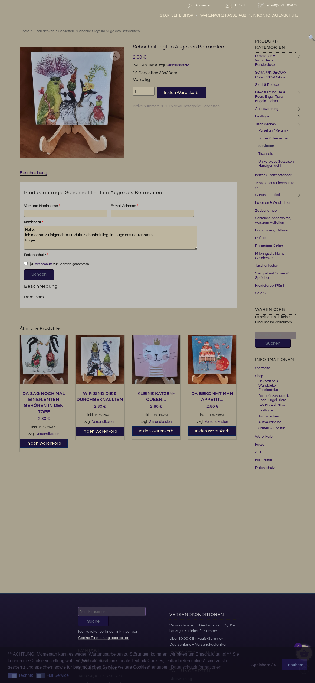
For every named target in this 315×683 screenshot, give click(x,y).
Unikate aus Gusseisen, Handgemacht (276, 164)
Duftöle (260, 238)
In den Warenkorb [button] (44, 443)
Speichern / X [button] (263, 665)
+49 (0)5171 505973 (278, 5)
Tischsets (265, 154)
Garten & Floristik (268, 195)
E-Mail (234, 5)
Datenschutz (284, 15)
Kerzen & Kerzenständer (273, 175)
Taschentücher (266, 265)
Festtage (262, 116)
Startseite (171, 15)
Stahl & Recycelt (268, 85)
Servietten (66, 31)
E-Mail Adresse (124, 206)
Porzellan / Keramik (273, 130)
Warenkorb (212, 15)
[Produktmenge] (144, 91)
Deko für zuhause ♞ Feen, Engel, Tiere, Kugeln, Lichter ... (270, 96)
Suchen (272, 343)
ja (28, 264)
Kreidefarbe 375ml (269, 285)
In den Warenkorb (181, 92)
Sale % (260, 293)
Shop (190, 15)
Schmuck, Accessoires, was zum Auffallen (273, 220)
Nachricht (33, 222)
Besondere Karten (269, 246)
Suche (93, 621)
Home (24, 31)
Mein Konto (258, 15)
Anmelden (198, 5)
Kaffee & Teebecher (273, 138)
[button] (115, 56)
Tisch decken (44, 31)
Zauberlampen (266, 211)
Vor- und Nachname (42, 206)
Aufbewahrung (266, 109)
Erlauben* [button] (295, 665)
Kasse (231, 15)
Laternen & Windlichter (272, 203)
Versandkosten (177, 65)
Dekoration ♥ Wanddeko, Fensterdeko (265, 60)
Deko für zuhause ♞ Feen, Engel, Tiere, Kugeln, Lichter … (273, 400)
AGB (242, 15)
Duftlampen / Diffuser (271, 230)
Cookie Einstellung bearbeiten (103, 638)
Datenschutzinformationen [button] (196, 667)
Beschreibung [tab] (33, 173)
